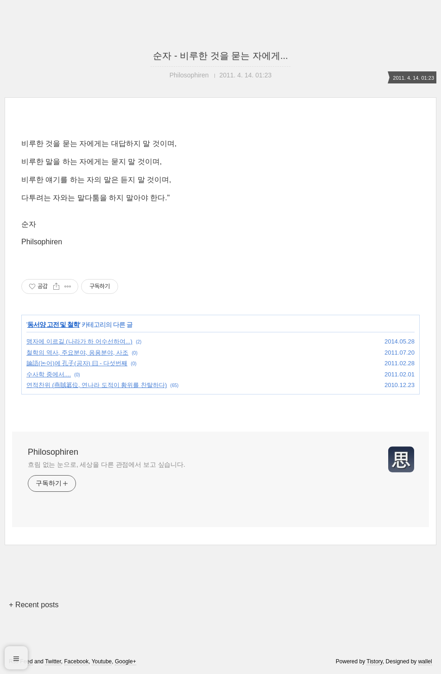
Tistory (374, 661)
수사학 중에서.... (48, 374)
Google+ (125, 661)
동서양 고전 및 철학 (53, 324)
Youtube (102, 661)
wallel (425, 661)
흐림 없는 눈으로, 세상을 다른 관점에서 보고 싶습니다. (106, 464)
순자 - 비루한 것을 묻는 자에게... (220, 56)
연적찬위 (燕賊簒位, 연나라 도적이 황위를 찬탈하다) (96, 385)
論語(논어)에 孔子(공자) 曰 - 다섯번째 (76, 363)
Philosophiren (53, 452)
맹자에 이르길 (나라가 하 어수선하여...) (79, 341)
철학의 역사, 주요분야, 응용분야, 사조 (77, 352)
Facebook (76, 661)
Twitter (53, 661)
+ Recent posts (33, 605)
